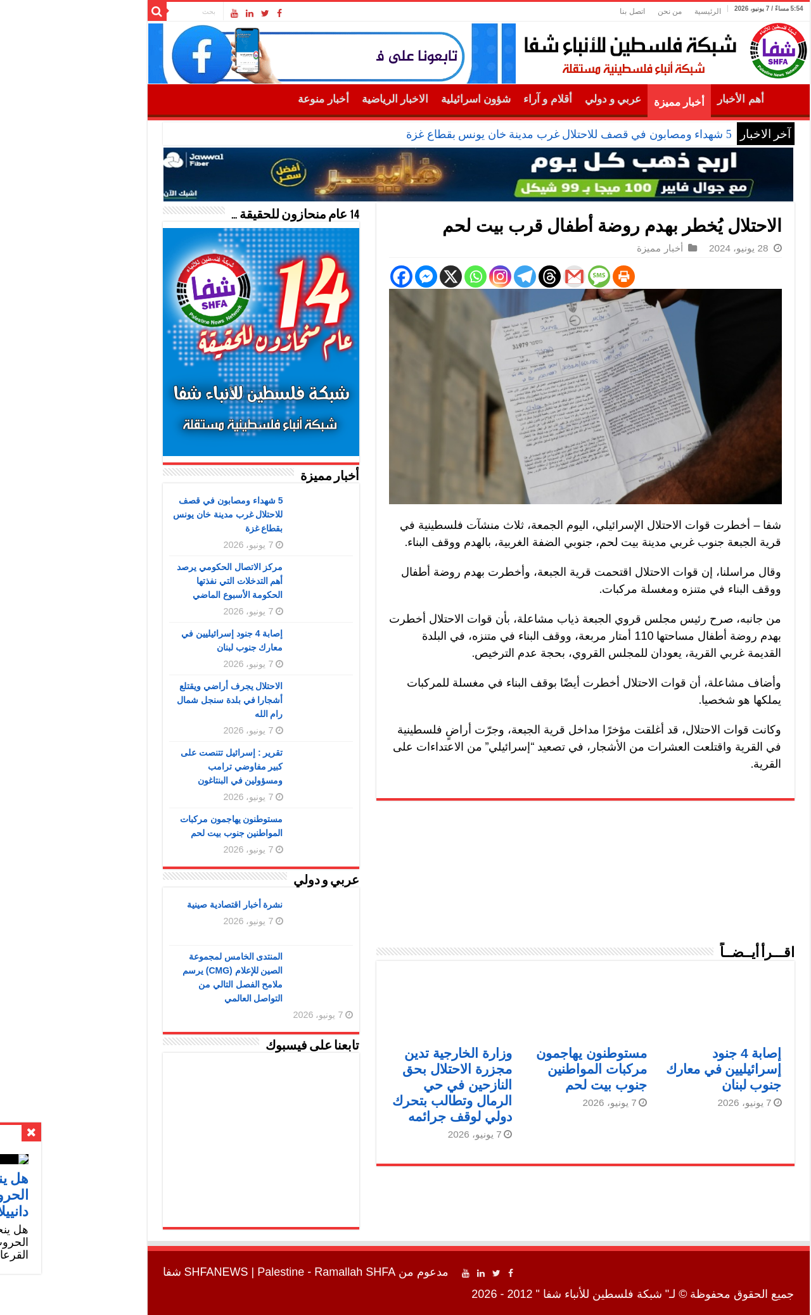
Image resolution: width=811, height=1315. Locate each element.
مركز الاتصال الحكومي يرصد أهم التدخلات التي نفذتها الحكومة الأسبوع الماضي (157, 581)
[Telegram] (452, 276)
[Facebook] (328, 276)
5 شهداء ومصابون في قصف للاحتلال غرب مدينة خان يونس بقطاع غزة (496, 134)
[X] (378, 276)
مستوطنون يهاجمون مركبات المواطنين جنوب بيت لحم (518, 1069)
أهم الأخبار (667, 99)
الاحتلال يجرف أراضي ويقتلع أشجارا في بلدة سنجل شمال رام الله (157, 700)
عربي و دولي (540, 99)
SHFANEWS (144, 1272)
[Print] (551, 276)
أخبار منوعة (250, 99)
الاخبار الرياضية (322, 99)
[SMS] (526, 276)
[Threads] (477, 276)
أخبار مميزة (606, 102)
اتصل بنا (559, 11)
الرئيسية (635, 11)
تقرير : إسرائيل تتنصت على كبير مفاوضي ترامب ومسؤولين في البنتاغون (159, 766)
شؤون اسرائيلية (403, 99)
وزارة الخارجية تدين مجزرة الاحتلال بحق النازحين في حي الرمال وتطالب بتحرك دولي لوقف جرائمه (379, 1085)
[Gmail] (501, 276)
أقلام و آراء (474, 99)
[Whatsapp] (403, 276)
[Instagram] (427, 276)
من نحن (597, 11)
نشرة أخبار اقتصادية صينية (162, 904)
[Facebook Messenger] (353, 276)
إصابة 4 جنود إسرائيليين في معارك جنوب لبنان (651, 1069)
